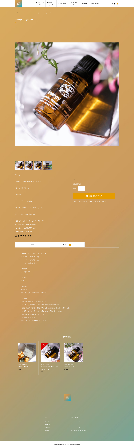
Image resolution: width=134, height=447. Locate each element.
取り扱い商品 (62, 3)
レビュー (67, 245)
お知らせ (47, 430)
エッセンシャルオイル (99, 201)
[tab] (32, 244)
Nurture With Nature (86, 201)
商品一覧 (47, 424)
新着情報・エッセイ (51, 4)
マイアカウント (75, 421)
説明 (32, 245)
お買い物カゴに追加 (95, 196)
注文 (72, 424)
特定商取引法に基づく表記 (79, 430)
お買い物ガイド (73, 4)
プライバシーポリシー (77, 427)
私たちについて (40, 4)
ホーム (47, 421)
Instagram (84, 3)
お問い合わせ (95, 3)
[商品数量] (81, 188)
